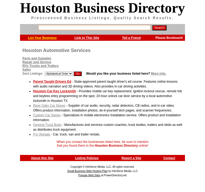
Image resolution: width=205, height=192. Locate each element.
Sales (26, 69)
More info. (158, 73)
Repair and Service (36, 62)
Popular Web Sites (89, 175)
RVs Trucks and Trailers (40, 66)
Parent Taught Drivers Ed (52, 81)
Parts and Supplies (36, 58)
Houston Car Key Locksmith (54, 91)
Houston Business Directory (102, 7)
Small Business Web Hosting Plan (87, 171)
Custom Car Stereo (47, 115)
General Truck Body (47, 125)
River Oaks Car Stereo (49, 105)
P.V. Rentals (41, 134)
